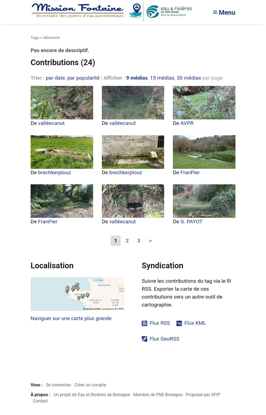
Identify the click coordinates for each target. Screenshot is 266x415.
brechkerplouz (54, 172)
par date (55, 78)
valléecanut (51, 123)
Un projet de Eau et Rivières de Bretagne (92, 394)
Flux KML (195, 323)
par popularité (83, 78)
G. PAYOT (192, 221)
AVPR (187, 123)
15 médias (162, 78)
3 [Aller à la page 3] (138, 240)
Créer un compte (90, 384)
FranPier (190, 172)
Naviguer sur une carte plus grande (71, 318)
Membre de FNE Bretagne (157, 394)
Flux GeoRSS (164, 339)
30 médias (189, 78)
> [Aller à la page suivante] (150, 240)
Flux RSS (160, 323)
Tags (35, 37)
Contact (40, 401)
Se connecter (58, 384)
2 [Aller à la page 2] (127, 240)
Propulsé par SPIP (203, 394)
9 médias (137, 78)
